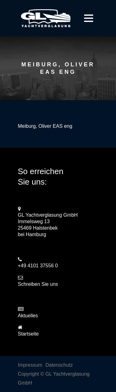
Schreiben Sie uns (38, 284)
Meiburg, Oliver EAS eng (45, 126)
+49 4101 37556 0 (38, 265)
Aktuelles (28, 315)
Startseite (28, 333)
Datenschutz (59, 365)
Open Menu (88, 18)
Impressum (30, 365)
